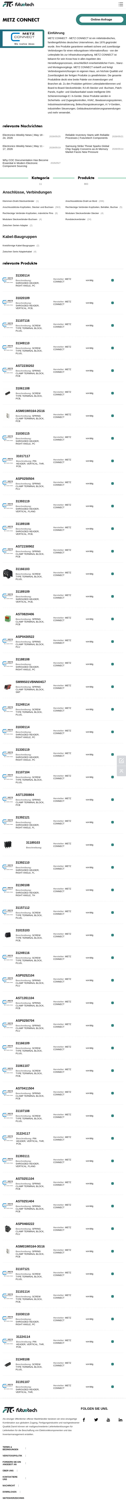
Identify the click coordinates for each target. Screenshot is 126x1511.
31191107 (23, 1382)
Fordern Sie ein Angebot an (12, 1463)
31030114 (23, 727)
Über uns (8, 1470)
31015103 (23, 930)
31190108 (23, 885)
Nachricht (9, 1485)
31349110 (23, 343)
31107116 (23, 320)
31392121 (23, 817)
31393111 (23, 1156)
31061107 (23, 1066)
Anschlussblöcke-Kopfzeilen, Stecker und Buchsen (31, 207)
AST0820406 (25, 614)
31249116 (23, 953)
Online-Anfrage (101, 19)
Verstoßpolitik (12, 1456)
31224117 (23, 1133)
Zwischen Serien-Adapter (17, 225)
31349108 (23, 1359)
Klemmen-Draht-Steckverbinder (21, 201)
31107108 (23, 1111)
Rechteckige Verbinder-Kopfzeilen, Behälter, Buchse (93, 207)
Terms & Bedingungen (10, 1448)
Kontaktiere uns (10, 1478)
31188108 (23, 659)
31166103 (23, 569)
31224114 (23, 1337)
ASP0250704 (25, 1020)
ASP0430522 (25, 637)
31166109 (23, 1043)
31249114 (23, 704)
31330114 (23, 275)
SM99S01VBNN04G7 (31, 682)
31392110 (23, 862)
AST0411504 (25, 1088)
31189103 (33, 842)
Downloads (10, 1492)
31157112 (23, 907)
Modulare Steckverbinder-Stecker (84, 213)
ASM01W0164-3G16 (30, 1246)
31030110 (23, 1314)
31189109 (23, 591)
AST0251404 (25, 1201)
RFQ (112, 280)
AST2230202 (25, 366)
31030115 (23, 433)
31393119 (23, 501)
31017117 (23, 456)
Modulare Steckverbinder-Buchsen (22, 219)
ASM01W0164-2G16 (30, 411)
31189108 (23, 524)
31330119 (23, 749)
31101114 (23, 1291)
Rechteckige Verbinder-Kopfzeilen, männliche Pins (30, 213)
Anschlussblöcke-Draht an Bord (84, 201)
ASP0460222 (25, 1224)
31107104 (23, 772)
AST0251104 (25, 1178)
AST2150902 (25, 546)
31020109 (23, 298)
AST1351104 (25, 998)
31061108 (23, 388)
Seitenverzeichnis (13, 1498)
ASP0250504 (25, 478)
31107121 (23, 1269)
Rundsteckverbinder (78, 219)
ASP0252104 (25, 975)
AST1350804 (25, 795)
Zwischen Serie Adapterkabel (19, 251)
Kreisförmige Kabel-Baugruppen (21, 245)
